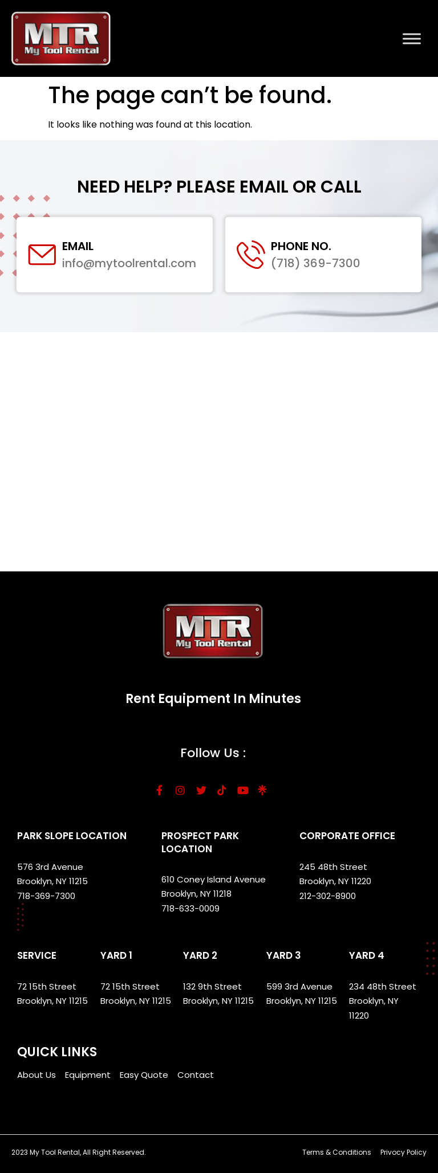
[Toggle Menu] (412, 38)
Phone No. (301, 246)
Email (78, 246)
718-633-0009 (190, 908)
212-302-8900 (328, 896)
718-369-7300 (47, 896)
